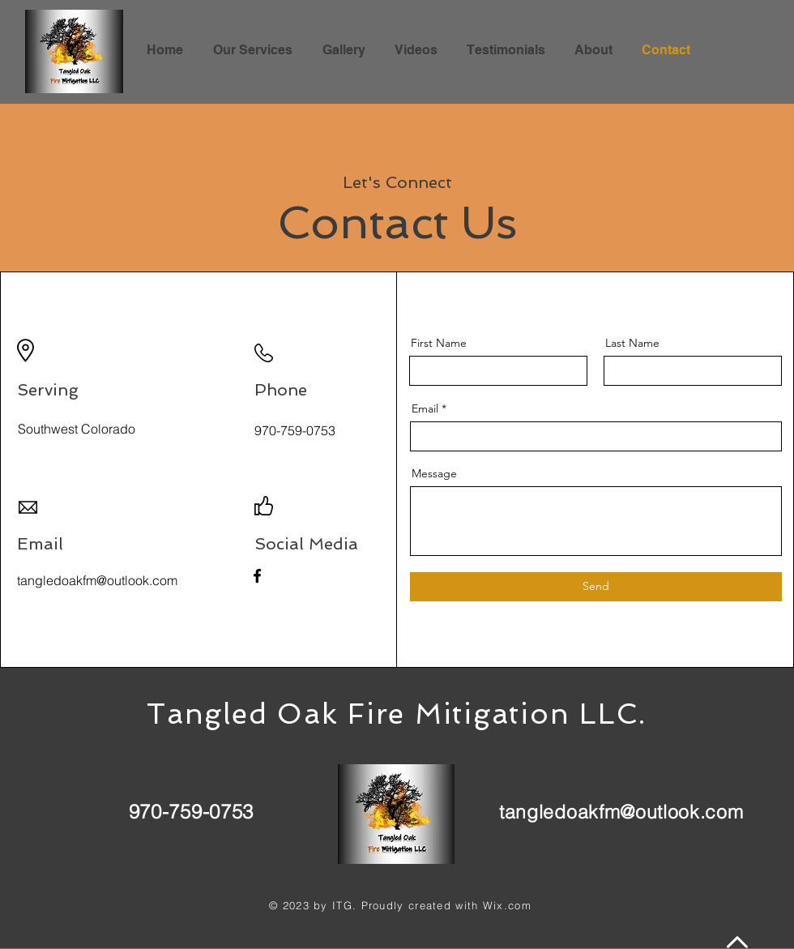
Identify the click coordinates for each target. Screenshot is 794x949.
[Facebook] (257, 575)
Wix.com (507, 905)
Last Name (632, 342)
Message (434, 473)
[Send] (596, 586)
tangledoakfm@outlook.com (621, 811)
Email (425, 408)
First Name (439, 342)
